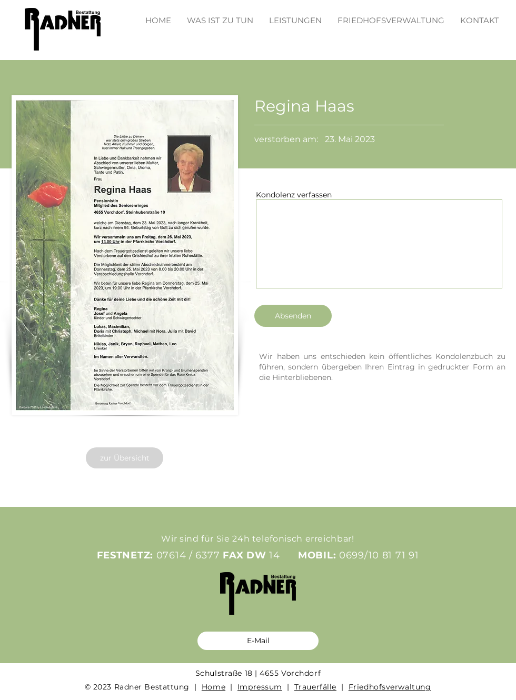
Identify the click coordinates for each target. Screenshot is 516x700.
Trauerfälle (315, 687)
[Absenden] (293, 316)
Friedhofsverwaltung (390, 687)
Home (213, 687)
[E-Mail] (258, 641)
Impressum (259, 687)
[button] (295, 15)
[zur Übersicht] (124, 457)
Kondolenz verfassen (294, 194)
